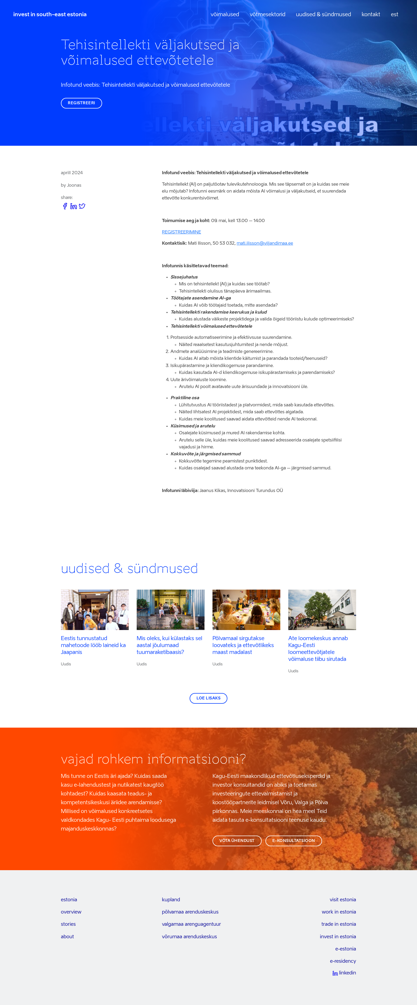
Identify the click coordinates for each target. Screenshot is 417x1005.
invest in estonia (338, 937)
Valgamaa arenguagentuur (191, 924)
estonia (69, 900)
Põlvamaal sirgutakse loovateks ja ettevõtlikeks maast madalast (243, 645)
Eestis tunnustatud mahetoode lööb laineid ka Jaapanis (93, 645)
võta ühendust (237, 841)
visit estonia (343, 900)
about (67, 937)
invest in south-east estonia (50, 15)
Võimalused (225, 15)
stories (68, 924)
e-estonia (345, 949)
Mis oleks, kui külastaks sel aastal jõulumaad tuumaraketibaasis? (169, 645)
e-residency (343, 961)
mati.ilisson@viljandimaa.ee (265, 243)
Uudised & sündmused (323, 15)
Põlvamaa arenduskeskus (190, 912)
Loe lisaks (208, 698)
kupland (171, 900)
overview (71, 912)
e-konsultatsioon (293, 841)
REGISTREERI (81, 103)
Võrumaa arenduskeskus (189, 937)
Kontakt (371, 15)
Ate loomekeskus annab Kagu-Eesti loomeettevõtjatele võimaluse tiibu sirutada (318, 649)
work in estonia (339, 912)
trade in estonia (339, 924)
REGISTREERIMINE (181, 232)
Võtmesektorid (267, 15)
